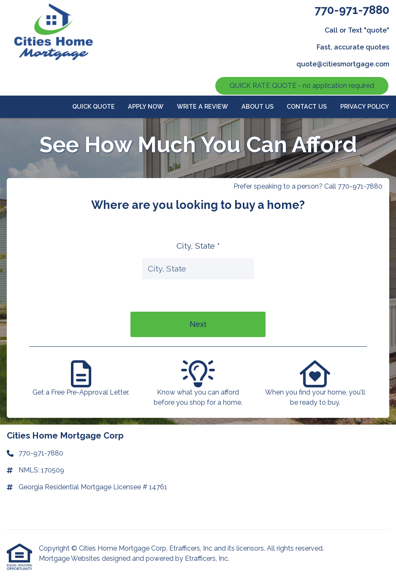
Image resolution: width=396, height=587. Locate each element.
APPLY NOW (145, 106)
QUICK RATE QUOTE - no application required (302, 86)
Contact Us (307, 106)
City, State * (198, 245)
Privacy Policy (364, 106)
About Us (257, 106)
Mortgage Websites (70, 558)
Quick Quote (93, 106)
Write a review (202, 106)
